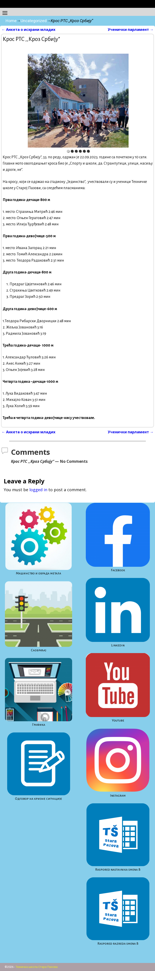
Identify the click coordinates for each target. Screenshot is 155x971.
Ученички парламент (130, 29)
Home (11, 20)
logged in (38, 489)
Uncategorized (34, 20)
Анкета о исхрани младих (28, 29)
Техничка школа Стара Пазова (37, 967)
